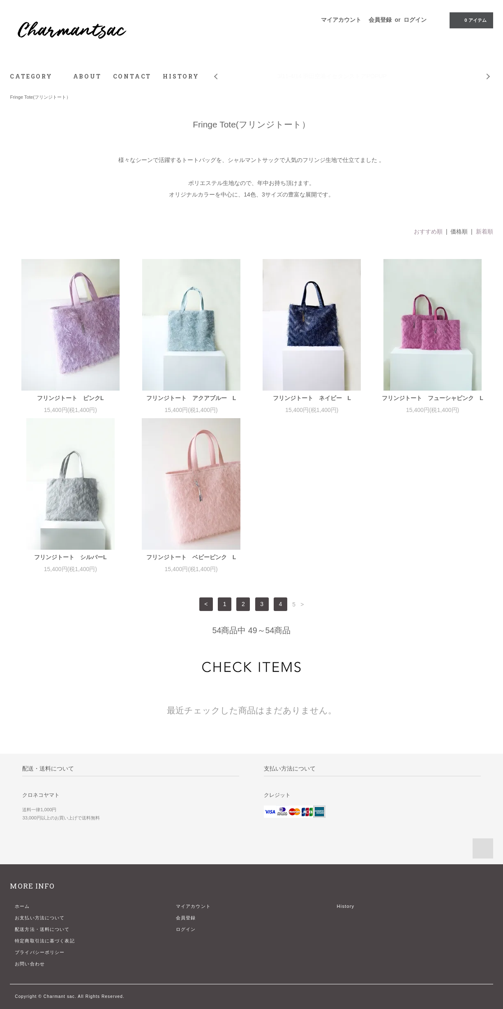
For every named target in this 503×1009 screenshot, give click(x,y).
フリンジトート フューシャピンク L (432, 398)
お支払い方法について (40, 917)
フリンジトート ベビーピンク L (191, 557)
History (346, 906)
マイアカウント (341, 19)
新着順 (484, 231)
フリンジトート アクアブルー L (191, 398)
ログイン (415, 19)
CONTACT (132, 76)
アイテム (470, 19)
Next (488, 70)
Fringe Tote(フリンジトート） (40, 97)
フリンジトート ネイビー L (312, 398)
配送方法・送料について (42, 929)
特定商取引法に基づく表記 (44, 940)
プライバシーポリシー (40, 952)
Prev (215, 70)
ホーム (22, 906)
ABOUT (87, 76)
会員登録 (380, 19)
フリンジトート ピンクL (70, 398)
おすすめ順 (428, 231)
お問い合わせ (30, 963)
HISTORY (181, 76)
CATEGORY (35, 76)
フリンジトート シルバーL (70, 557)
